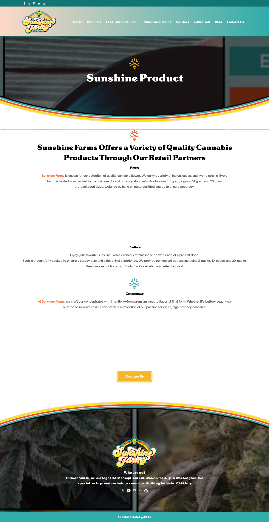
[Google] (146, 490)
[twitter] (29, 4)
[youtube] (39, 4)
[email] (44, 4)
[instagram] (34, 4)
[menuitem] (75, 22)
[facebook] (24, 4)
